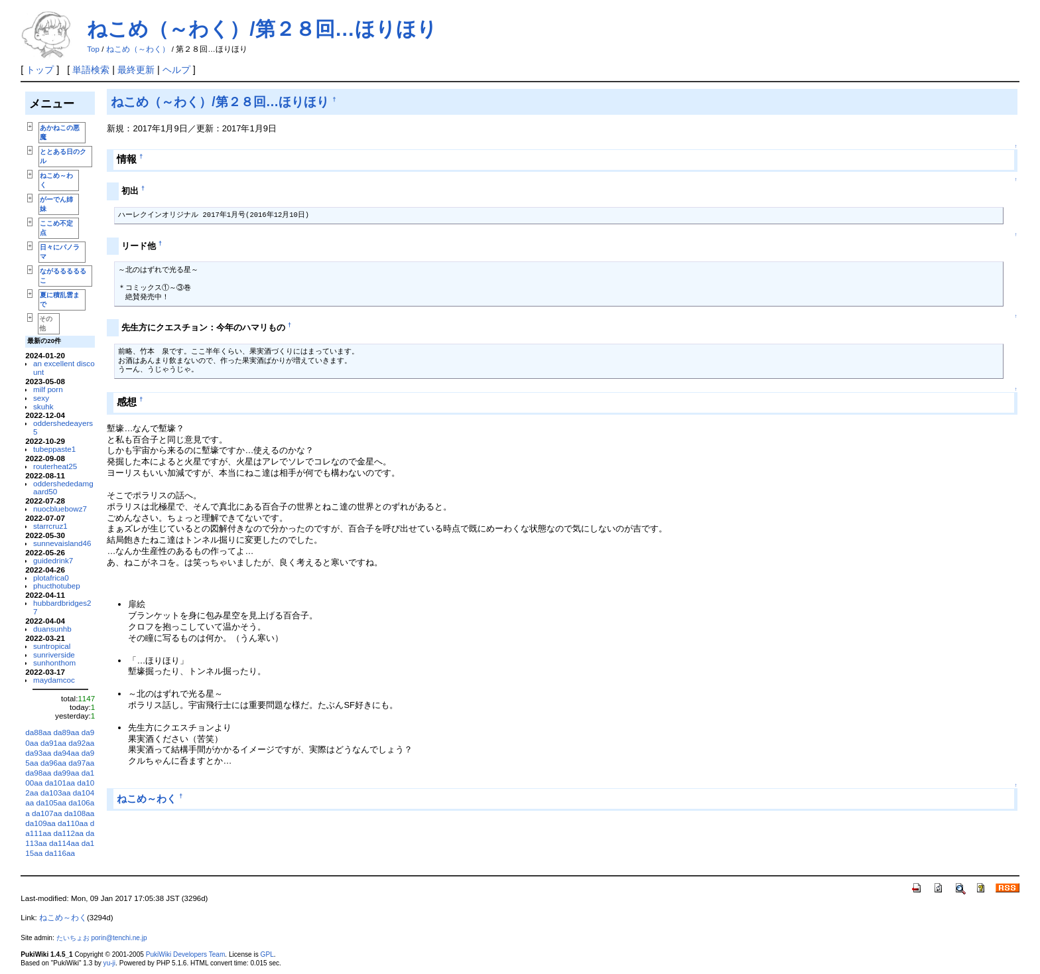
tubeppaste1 (54, 449)
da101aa (60, 782)
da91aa (53, 742)
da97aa (81, 762)
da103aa (55, 792)
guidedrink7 (53, 560)
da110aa (73, 823)
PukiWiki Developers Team (186, 954)
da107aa (47, 813)
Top (93, 49)
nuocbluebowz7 (60, 508)
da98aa (38, 772)
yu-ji (109, 963)
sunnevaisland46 (62, 543)
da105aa (51, 802)
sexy (41, 397)
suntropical (51, 646)
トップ (40, 69)
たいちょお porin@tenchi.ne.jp (101, 937)
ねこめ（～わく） (138, 49)
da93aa (38, 752)
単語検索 (90, 69)
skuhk (43, 406)
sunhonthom (54, 662)
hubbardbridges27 (62, 607)
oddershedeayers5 (63, 427)
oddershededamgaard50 (63, 487)
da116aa (60, 853)
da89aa (67, 732)
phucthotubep (56, 585)
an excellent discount (64, 367)
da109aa (40, 823)
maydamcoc (54, 679)
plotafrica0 (51, 577)
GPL (267, 954)
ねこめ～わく (146, 798)
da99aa (67, 772)
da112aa (69, 833)
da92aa (81, 742)
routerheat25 (55, 466)
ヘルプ (176, 69)
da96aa (53, 762)
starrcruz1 (50, 526)
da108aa (79, 813)
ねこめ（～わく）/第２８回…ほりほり (261, 29)
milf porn (48, 389)
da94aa (67, 752)
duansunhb (52, 628)
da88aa (38, 732)
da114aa (64, 843)
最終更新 (136, 69)
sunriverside (54, 654)
